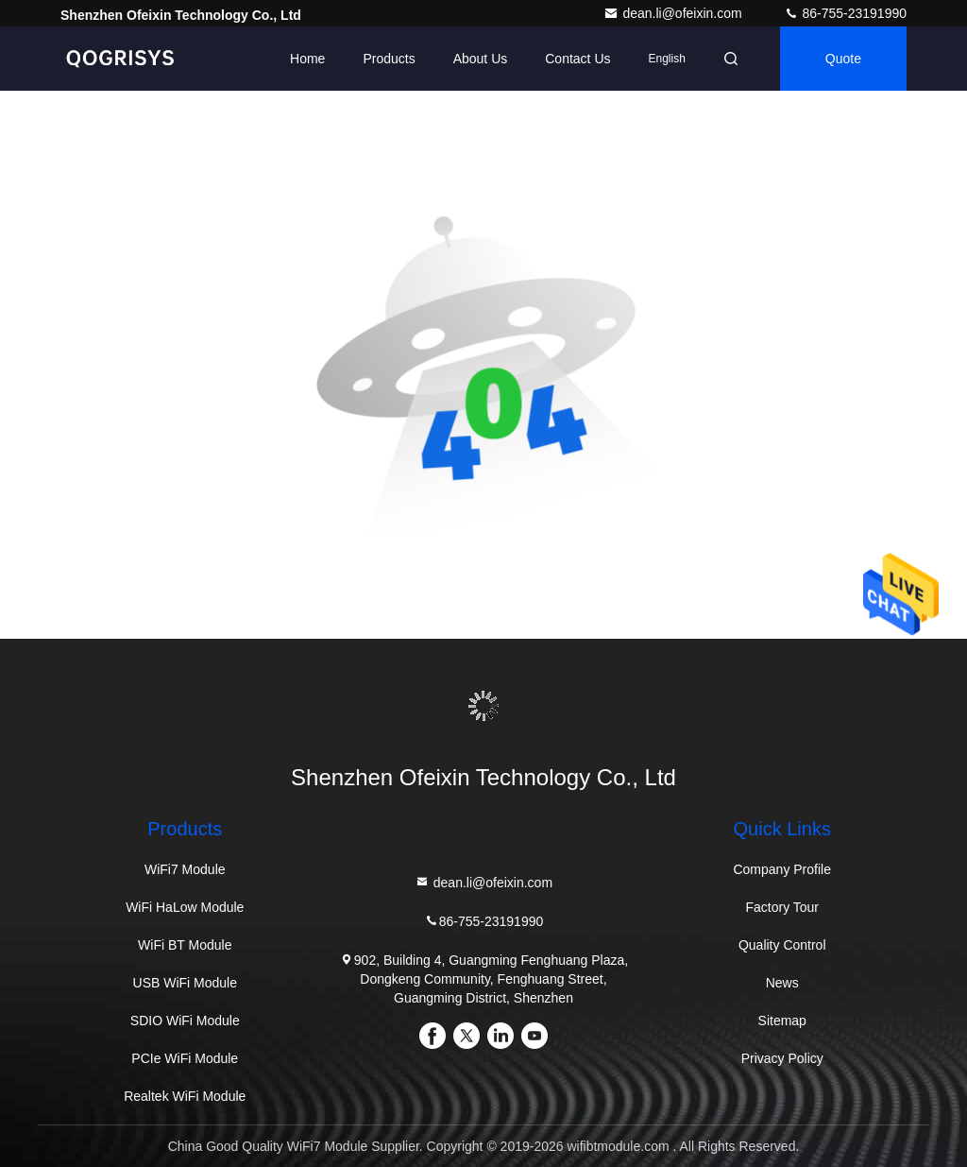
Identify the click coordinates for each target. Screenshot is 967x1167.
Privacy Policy (782, 1058)
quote (843, 58)
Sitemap (782, 1020)
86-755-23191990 (845, 13)
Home (307, 58)
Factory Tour (782, 907)
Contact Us (577, 58)
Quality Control (782, 944)
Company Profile (782, 869)
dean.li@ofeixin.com (674, 13)
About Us (480, 58)
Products (389, 58)
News (782, 982)
